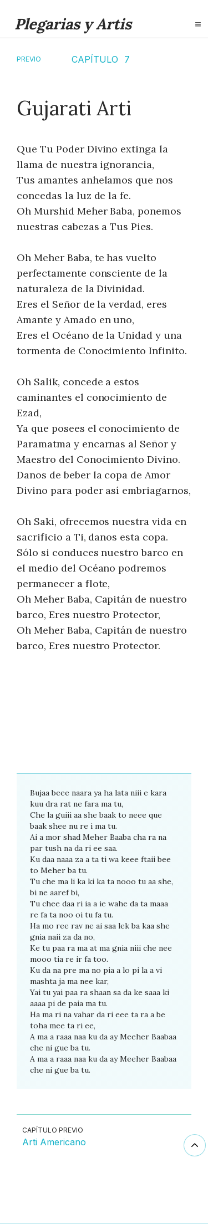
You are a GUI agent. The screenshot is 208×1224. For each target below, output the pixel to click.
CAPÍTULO (95, 59)
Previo (29, 59)
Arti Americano (54, 1143)
